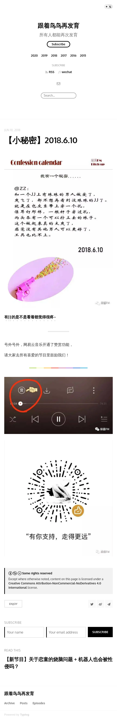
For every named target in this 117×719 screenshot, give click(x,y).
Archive (9, 703)
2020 (34, 55)
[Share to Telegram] (109, 604)
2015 (83, 55)
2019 (44, 55)
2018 (54, 55)
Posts (23, 703)
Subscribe (58, 44)
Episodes (39, 703)
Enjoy (13, 604)
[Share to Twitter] (92, 604)
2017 (64, 55)
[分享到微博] (100, 604)
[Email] (58, 83)
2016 (73, 55)
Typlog (24, 714)
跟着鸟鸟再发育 (58, 25)
